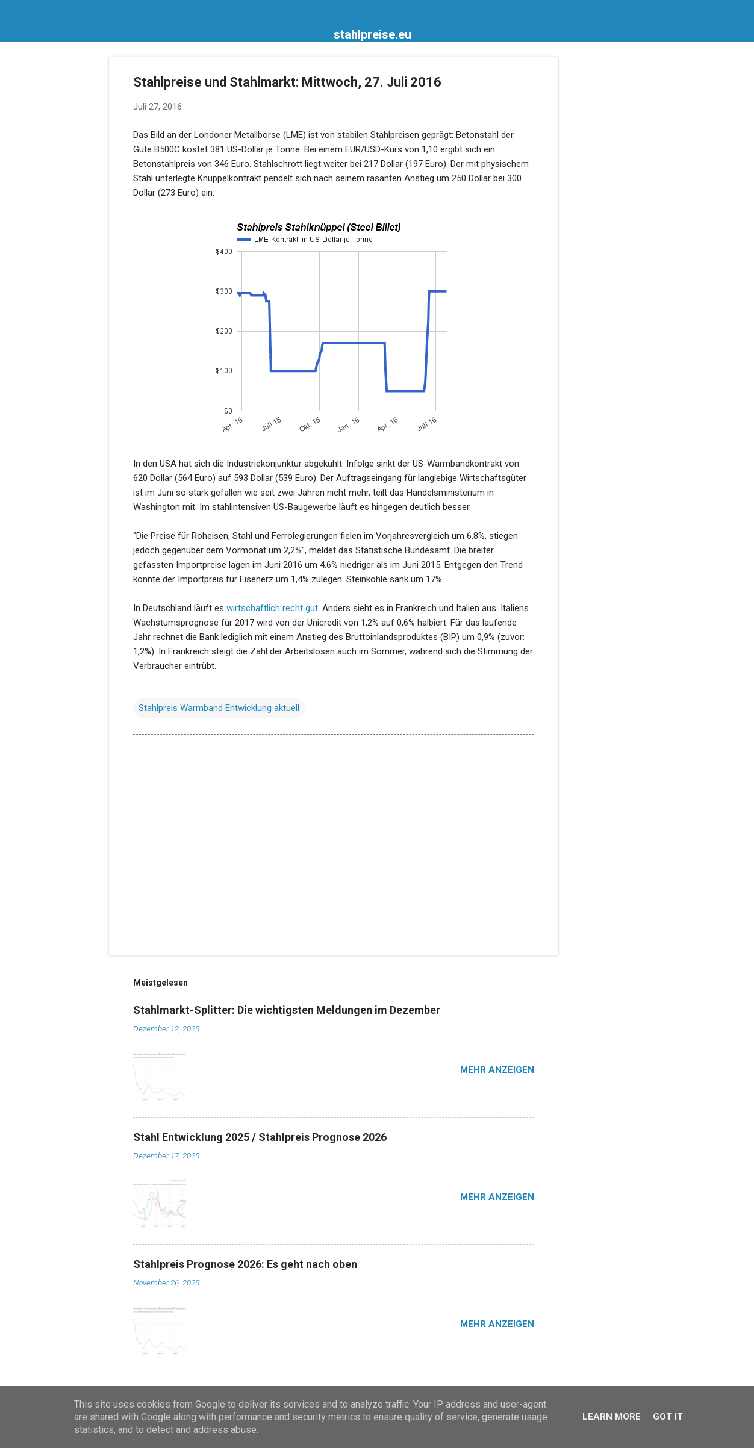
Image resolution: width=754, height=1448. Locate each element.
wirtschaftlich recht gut (272, 608)
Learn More (611, 1416)
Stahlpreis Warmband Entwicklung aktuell (219, 708)
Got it (668, 1416)
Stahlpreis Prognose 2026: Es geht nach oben (245, 1264)
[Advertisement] (606, 237)
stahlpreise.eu (372, 34)
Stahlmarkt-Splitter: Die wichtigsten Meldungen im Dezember (286, 1010)
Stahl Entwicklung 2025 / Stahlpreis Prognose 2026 (260, 1137)
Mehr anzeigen (497, 1069)
